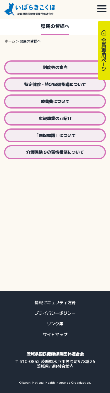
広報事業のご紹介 (55, 118)
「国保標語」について (55, 135)
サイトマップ (55, 334)
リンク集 (55, 323)
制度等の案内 (55, 67)
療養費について (55, 101)
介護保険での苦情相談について (55, 152)
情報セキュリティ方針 (55, 302)
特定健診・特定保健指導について (55, 84)
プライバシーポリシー (55, 313)
